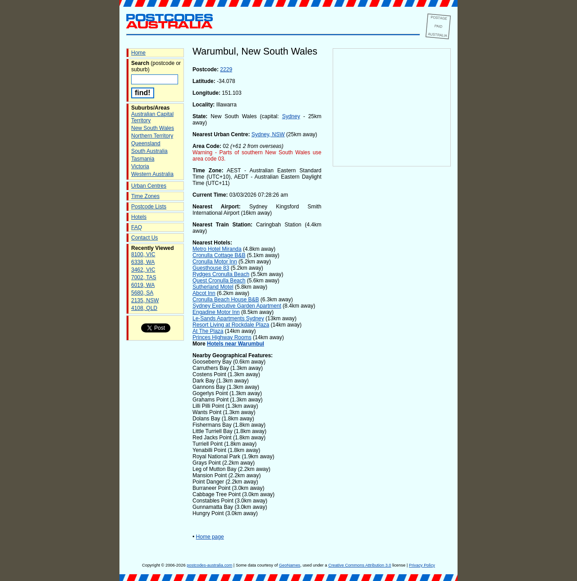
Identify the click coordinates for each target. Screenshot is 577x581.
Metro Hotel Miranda (217, 249)
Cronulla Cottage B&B (218, 255)
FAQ (136, 227)
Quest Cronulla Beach (218, 280)
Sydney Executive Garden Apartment (236, 306)
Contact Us (144, 238)
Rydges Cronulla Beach (220, 274)
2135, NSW (145, 300)
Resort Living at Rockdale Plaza (230, 325)
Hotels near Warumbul (235, 344)
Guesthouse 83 (210, 268)
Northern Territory (152, 136)
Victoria (140, 166)
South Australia (149, 151)
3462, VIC (143, 270)
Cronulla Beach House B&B (225, 299)
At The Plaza (207, 331)
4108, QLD (144, 308)
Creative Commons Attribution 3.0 (359, 565)
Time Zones (145, 196)
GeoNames (289, 565)
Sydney (291, 116)
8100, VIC (143, 254)
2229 (226, 69)
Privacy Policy (422, 565)
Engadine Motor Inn (216, 312)
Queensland (145, 143)
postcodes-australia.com (209, 565)
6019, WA (143, 285)
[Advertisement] (392, 316)
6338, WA (143, 262)
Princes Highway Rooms (222, 337)
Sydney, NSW (268, 134)
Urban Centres (148, 186)
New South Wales (152, 128)
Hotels (139, 217)
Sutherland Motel (213, 287)
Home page (210, 537)
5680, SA (142, 293)
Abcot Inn (203, 293)
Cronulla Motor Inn (214, 261)
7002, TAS (143, 277)
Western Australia (152, 174)
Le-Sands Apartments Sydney (228, 318)
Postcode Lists (148, 206)
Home (138, 53)
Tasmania (142, 159)
